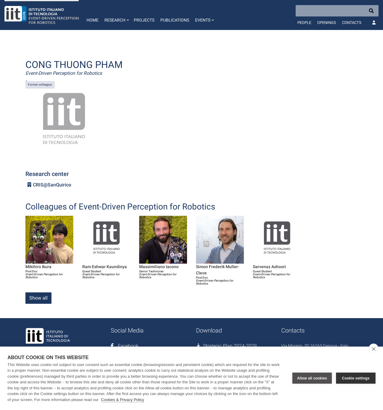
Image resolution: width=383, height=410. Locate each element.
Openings (326, 22)
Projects (144, 20)
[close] (374, 349)
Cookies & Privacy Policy (122, 399)
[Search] (337, 10)
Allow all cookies (312, 378)
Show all (38, 298)
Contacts (351, 22)
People (304, 22)
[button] (116, 15)
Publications (174, 20)
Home (92, 20)
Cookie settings (356, 378)
